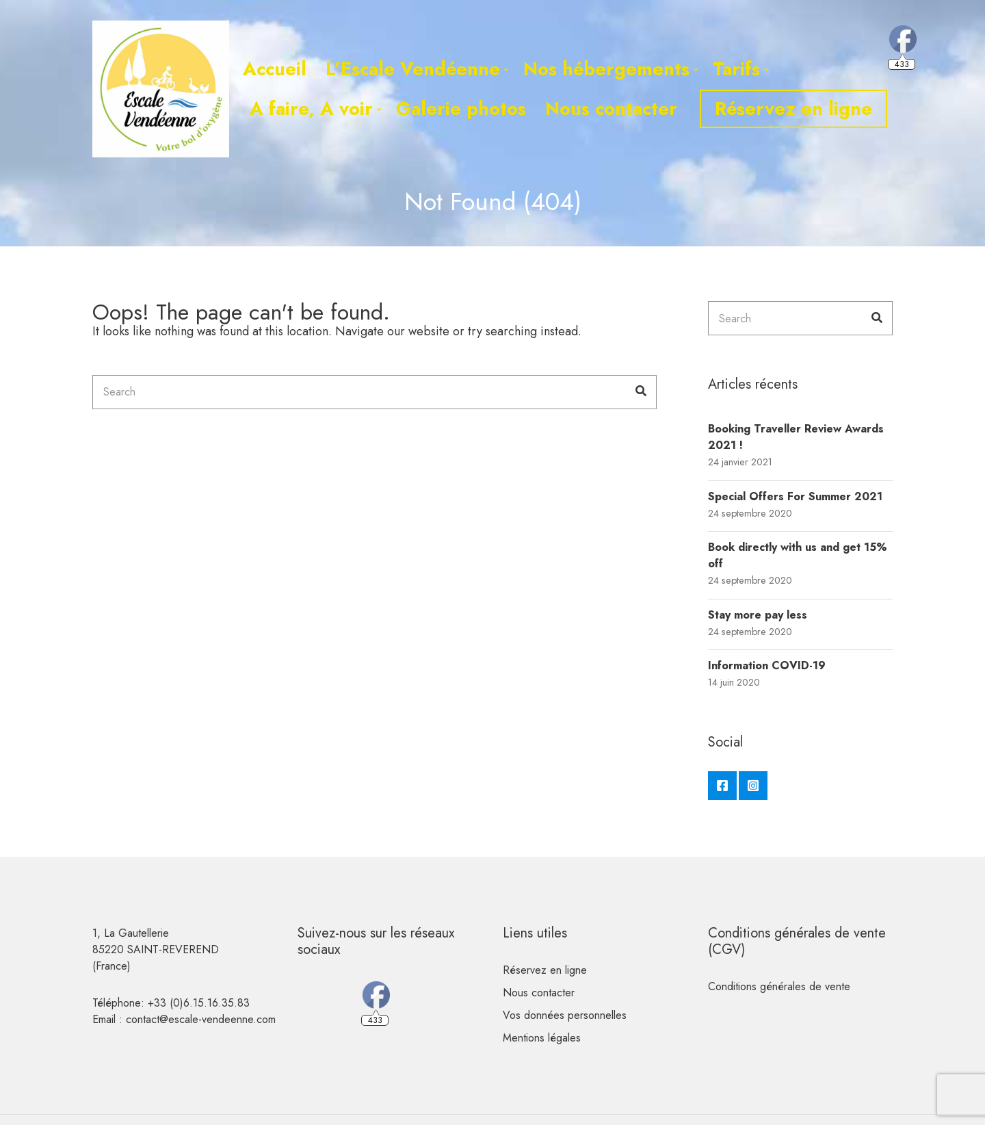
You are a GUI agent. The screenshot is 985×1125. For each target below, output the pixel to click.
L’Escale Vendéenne (413, 68)
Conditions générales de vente (779, 986)
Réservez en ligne (793, 108)
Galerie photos (461, 108)
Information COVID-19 (767, 665)
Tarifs (736, 68)
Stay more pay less (757, 615)
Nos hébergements (606, 68)
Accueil (274, 68)
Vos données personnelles (565, 1015)
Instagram (753, 785)
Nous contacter (611, 108)
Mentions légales (542, 1038)
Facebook (722, 785)
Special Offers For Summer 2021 (795, 496)
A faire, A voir (311, 108)
